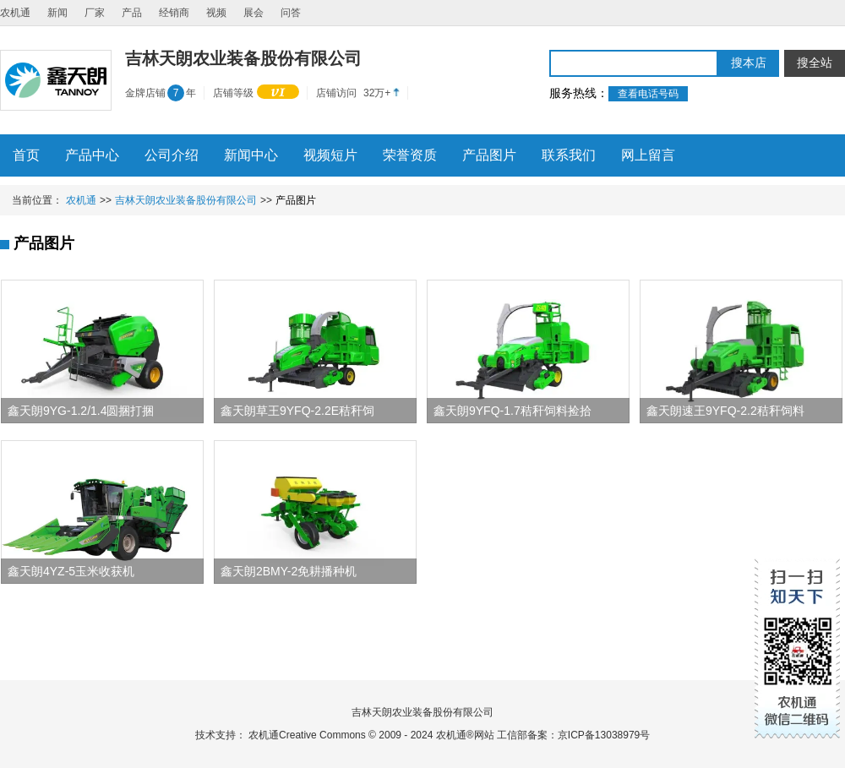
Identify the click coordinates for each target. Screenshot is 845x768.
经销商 (174, 13)
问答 (291, 13)
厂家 (94, 13)
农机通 (15, 13)
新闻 (57, 13)
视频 (216, 13)
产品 (132, 13)
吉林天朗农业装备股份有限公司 (186, 200)
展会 (253, 13)
